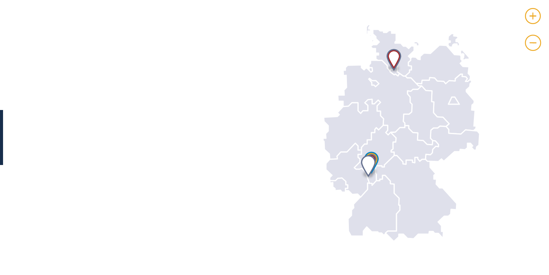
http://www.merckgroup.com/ (120, 202)
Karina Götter (94, 138)
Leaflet (541, 272)
